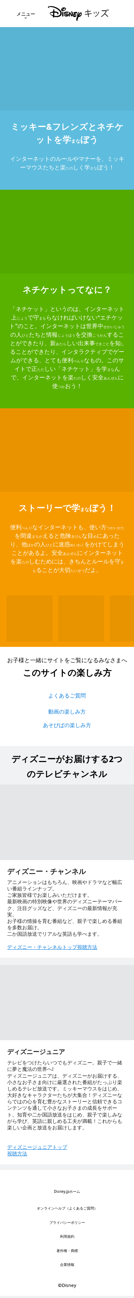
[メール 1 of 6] (29, 619)
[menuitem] (25, 13)
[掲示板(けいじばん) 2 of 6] (81, 619)
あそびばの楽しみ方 (67, 725)
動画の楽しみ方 (67, 711)
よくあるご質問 (67, 695)
